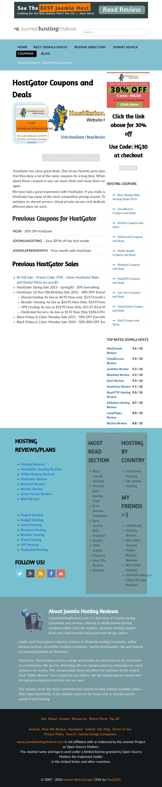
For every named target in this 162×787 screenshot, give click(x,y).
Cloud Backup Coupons (57, 62)
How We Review (54, 729)
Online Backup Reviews (38, 474)
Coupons (98, 555)
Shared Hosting (32, 515)
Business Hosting (33, 530)
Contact (64, 719)
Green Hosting (31, 525)
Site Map (103, 729)
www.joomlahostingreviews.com (40, 742)
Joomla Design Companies (97, 734)
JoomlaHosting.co (139, 575)
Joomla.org (134, 525)
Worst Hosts (98, 719)
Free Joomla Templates (99, 511)
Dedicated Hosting (34, 550)
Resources (79, 719)
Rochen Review (117, 423)
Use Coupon (128, 168)
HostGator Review (119, 386)
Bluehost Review (33, 484)
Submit (90, 729)
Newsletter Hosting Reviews (41, 469)
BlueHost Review (118, 375)
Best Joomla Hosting (98, 476)
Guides (97, 540)
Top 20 (114, 719)
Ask (43, 719)
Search (71, 734)
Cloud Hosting (31, 540)
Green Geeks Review (36, 494)
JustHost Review (118, 369)
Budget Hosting (32, 520)
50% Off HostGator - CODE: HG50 (71, 157)
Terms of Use (121, 729)
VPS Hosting (30, 545)
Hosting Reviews (33, 464)
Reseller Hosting (32, 535)
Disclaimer (75, 729)
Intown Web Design (77, 779)
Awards (98, 570)
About (52, 719)
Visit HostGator (72, 137)
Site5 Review (115, 380)
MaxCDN (113, 779)
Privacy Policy (54, 734)
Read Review (96, 137)
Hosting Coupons (29, 62)
